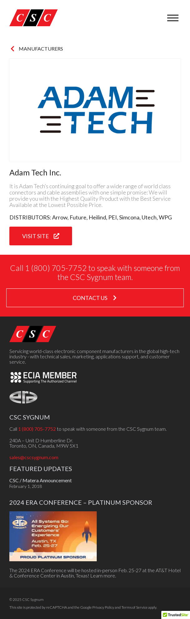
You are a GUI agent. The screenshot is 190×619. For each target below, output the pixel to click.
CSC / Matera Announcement (40, 480)
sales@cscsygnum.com (33, 457)
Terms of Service (134, 607)
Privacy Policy (103, 607)
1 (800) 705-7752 (37, 429)
